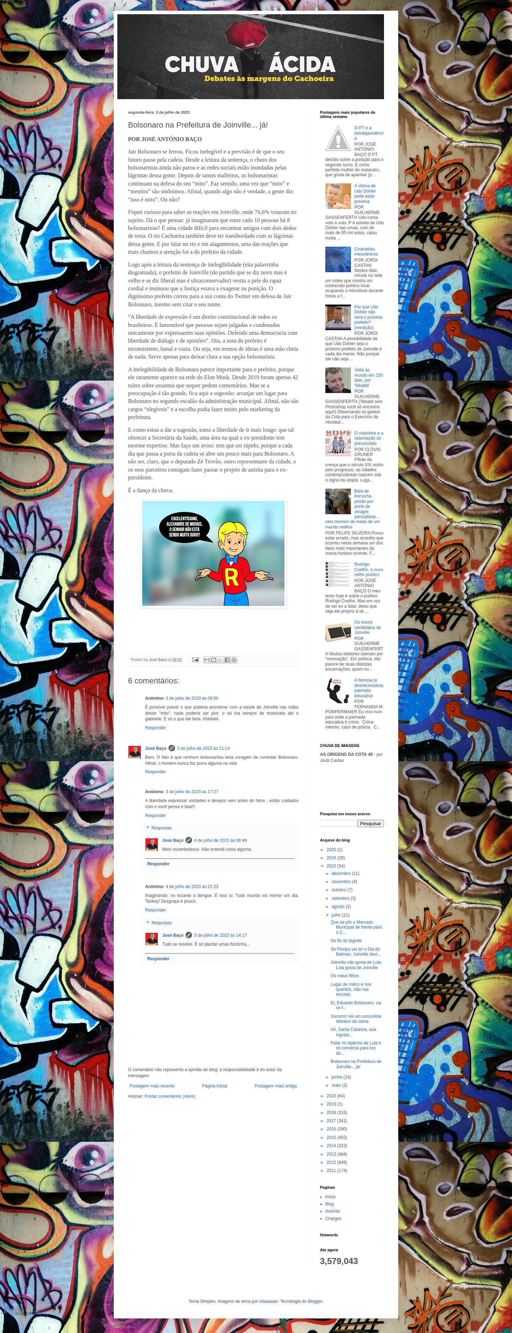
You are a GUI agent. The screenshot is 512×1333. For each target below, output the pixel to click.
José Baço (155, 748)
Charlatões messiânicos (366, 252)
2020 (332, 1095)
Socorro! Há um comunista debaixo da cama (356, 1019)
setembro (341, 898)
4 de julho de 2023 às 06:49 (220, 840)
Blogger (315, 1301)
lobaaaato (268, 1301)
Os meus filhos (345, 975)
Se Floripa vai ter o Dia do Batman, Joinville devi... (356, 952)
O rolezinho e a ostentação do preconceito (368, 438)
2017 (332, 1120)
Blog (329, 1204)
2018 (332, 1112)
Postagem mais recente (152, 1086)
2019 (332, 1104)
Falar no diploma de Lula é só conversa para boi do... (356, 1048)
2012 (332, 1162)
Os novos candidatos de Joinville (367, 627)
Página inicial (214, 1086)
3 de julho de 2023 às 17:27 (192, 791)
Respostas (161, 828)
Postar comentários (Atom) (170, 1096)
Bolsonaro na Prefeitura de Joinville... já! (356, 1064)
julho (337, 915)
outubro (339, 889)
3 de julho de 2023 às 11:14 (203, 748)
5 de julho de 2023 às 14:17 (220, 935)
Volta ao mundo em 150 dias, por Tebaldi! (368, 377)
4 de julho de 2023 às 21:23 (192, 886)
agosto (339, 906)
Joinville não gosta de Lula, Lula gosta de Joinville (356, 965)
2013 (332, 1154)
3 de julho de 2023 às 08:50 (192, 698)
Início (330, 1196)
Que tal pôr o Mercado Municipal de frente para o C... (356, 927)
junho (337, 1077)
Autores (332, 1211)
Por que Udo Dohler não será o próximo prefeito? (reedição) (368, 317)
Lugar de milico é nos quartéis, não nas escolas (351, 989)
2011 (332, 1170)
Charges (333, 1218)
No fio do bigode (346, 940)
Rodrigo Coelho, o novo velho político (368, 569)
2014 (332, 1145)
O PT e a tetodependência (369, 133)
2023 (332, 866)
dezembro (342, 873)
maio (337, 1085)
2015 (332, 1137)
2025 (332, 849)
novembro (342, 881)
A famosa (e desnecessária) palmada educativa (368, 688)
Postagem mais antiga (276, 1086)
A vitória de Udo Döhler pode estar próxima (365, 193)
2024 (332, 857)
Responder (155, 727)
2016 (332, 1129)
